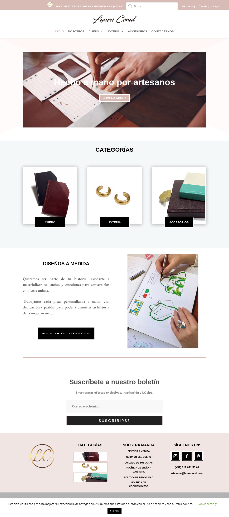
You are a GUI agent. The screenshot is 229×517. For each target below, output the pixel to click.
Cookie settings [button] (207, 504)
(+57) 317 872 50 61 (187, 467)
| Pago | (216, 6)
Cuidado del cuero (138, 457)
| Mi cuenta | (188, 6)
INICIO (59, 31)
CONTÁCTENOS (162, 31)
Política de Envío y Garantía (138, 469)
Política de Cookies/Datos (138, 484)
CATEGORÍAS (115, 149)
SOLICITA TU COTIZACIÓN (66, 333)
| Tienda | (203, 6)
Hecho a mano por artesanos (114, 84)
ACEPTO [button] (114, 510)
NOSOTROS (76, 31)
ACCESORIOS (137, 31)
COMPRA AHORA (114, 100)
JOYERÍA (113, 31)
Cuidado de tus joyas (139, 462)
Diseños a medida (66, 263)
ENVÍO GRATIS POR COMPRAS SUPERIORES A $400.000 (89, 6)
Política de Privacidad (138, 477)
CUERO (94, 31)
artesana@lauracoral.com (187, 473)
